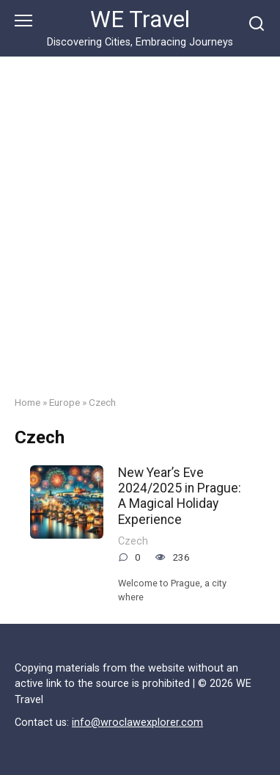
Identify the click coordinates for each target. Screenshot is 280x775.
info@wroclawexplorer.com (137, 722)
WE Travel (140, 19)
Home (27, 402)
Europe (64, 402)
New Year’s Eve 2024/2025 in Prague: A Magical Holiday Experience (179, 495)
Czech (133, 541)
